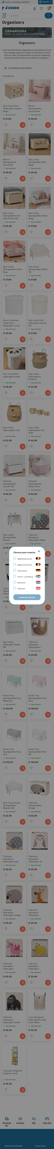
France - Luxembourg (25, 577)
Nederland (21, 583)
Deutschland (22, 571)
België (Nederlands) (24, 559)
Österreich (21, 588)
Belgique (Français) (24, 565)
